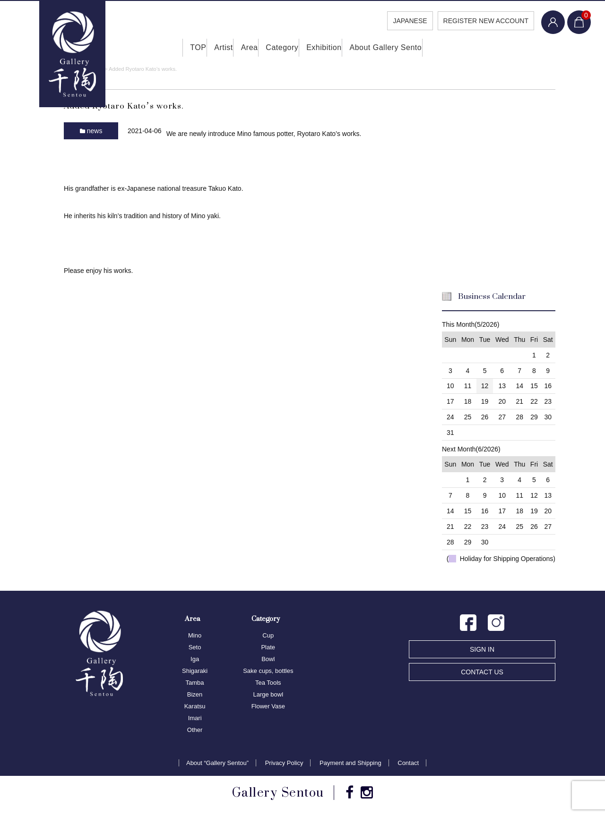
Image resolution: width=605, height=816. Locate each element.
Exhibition (333, 47)
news (95, 130)
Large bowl (268, 693)
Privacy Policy (284, 762)
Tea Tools (268, 682)
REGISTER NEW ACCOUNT (485, 21)
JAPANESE (410, 21)
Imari (195, 717)
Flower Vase (268, 705)
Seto (195, 646)
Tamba (195, 682)
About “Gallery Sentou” (217, 762)
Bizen (195, 693)
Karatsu (195, 705)
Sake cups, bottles (268, 670)
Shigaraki (194, 670)
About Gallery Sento (402, 47)
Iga (194, 658)
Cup (268, 634)
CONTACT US (482, 671)
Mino (194, 634)
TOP (176, 47)
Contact (408, 762)
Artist (209, 47)
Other (195, 729)
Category (284, 47)
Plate (268, 646)
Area (244, 47)
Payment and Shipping (350, 762)
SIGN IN (482, 649)
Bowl (268, 658)
